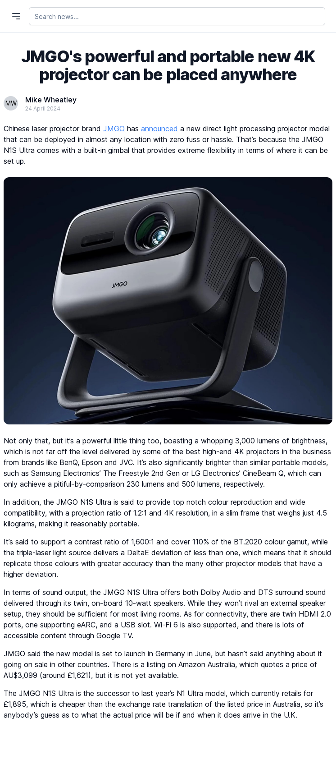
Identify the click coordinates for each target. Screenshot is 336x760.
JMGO (114, 128)
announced (159, 128)
